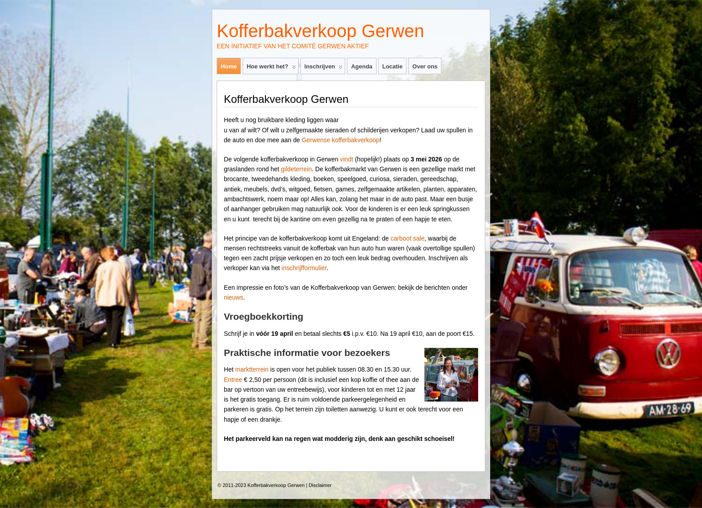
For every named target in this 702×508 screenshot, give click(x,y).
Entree (233, 379)
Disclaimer (319, 485)
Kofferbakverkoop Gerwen (320, 31)
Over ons (424, 66)
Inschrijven (323, 68)
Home (229, 66)
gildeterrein (296, 169)
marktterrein (252, 369)
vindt (346, 159)
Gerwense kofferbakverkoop (341, 140)
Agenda (361, 66)
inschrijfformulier (304, 267)
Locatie (392, 66)
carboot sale (407, 238)
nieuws (233, 297)
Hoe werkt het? (271, 68)
